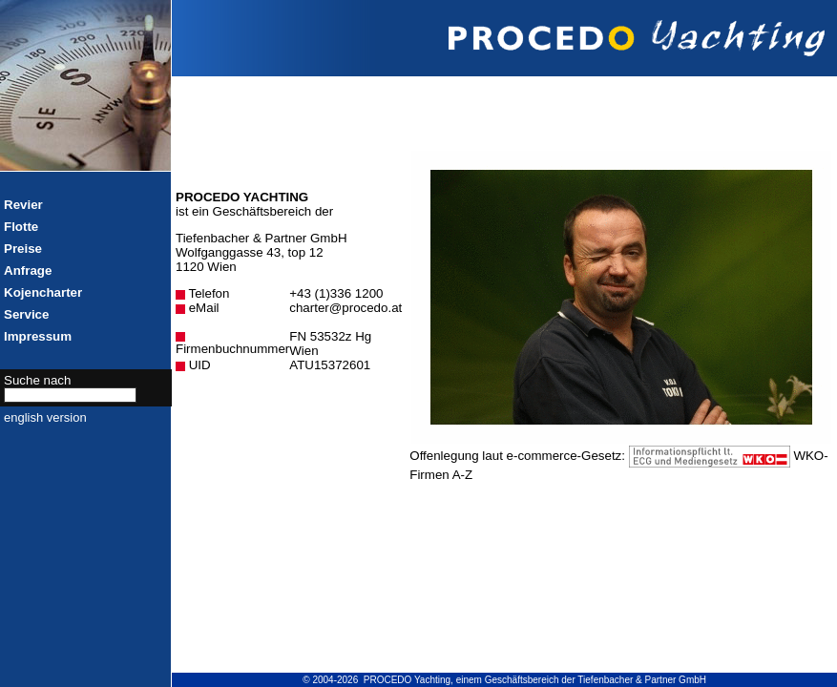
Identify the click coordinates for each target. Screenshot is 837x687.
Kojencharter (43, 292)
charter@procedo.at (345, 308)
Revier (23, 205)
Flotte (21, 226)
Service (26, 314)
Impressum (38, 336)
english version (45, 417)
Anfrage (28, 270)
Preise (23, 248)
